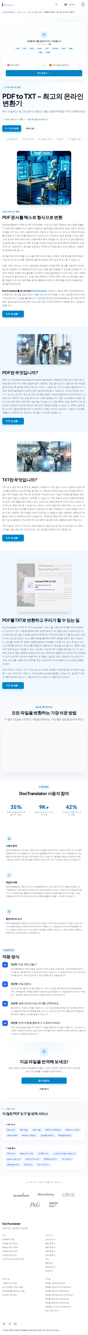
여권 (47, 1259)
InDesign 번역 (13, 1164)
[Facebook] (9, 1324)
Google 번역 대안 (9, 1243)
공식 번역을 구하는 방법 (12, 1287)
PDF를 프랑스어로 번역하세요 (58, 1287)
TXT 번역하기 (43, 1164)
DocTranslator (39, 290)
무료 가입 (31, 128)
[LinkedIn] (4, 1324)
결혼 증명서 (50, 1247)
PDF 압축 (11, 1130)
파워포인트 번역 (32, 1159)
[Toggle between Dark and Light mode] (56, 4)
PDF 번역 (11, 1153)
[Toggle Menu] (83, 4)
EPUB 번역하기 (50, 1159)
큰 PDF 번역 (43, 1153)
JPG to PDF (12, 1135)
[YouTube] (15, 1324)
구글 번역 (41, 298)
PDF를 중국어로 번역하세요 (57, 1299)
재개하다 (49, 1271)
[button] (69, 4)
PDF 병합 (24, 1130)
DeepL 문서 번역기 (10, 1247)
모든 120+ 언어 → (53, 1310)
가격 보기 (44, 1089)
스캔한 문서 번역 (9, 1283)
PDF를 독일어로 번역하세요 (57, 1291)
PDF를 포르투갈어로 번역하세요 (59, 1295)
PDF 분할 (37, 1130)
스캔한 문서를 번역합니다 (64, 1153)
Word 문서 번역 (26, 1153)
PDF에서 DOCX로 (53, 1130)
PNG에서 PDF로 (29, 1135)
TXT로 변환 (11, 128)
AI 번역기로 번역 (9, 1295)
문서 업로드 (44, 1080)
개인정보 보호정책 (20, 1228)
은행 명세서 (50, 1267)
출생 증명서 (50, 1243)
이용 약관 (6, 1228)
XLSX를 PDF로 (47, 1135)
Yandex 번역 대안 (10, 1251)
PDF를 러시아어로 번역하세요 (58, 1306)
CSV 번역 (28, 1164)
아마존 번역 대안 (9, 1255)
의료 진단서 (50, 1239)
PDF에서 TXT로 (72, 1130)
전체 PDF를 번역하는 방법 (13, 1291)
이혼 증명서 (50, 1251)
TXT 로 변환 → (13, 314)
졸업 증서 (49, 1263)
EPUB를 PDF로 (64, 1135)
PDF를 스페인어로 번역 (55, 1283)
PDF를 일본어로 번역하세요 (57, 1303)
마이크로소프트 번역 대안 (13, 1259)
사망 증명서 (50, 1255)
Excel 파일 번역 (14, 1159)
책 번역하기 (67, 1159)
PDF (29, 243)
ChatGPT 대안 (8, 1239)
